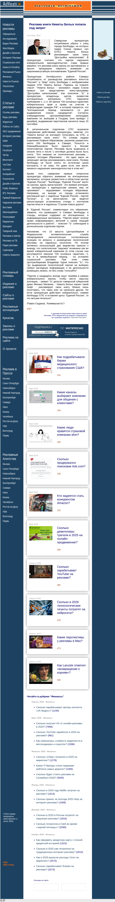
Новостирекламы (9, 26)
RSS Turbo (8, 865)
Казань (6, 411)
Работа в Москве (103, 92)
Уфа (5, 426)
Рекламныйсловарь (10, 274)
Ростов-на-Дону (10, 421)
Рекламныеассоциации (11, 308)
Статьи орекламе (9, 105)
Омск (5, 407)
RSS (5, 862)
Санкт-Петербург (11, 383)
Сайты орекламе (8, 296)
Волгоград (8, 430)
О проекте (9, 348)
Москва (6, 378)
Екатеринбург (9, 397)
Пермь (6, 435)
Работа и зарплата (103, 102)
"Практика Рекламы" (78, 317)
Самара (6, 402)
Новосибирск (9, 388)
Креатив (8, 318)
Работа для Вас (103, 97)
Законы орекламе (9, 327)
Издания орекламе (10, 285)
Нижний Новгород (11, 392)
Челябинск (8, 416)
